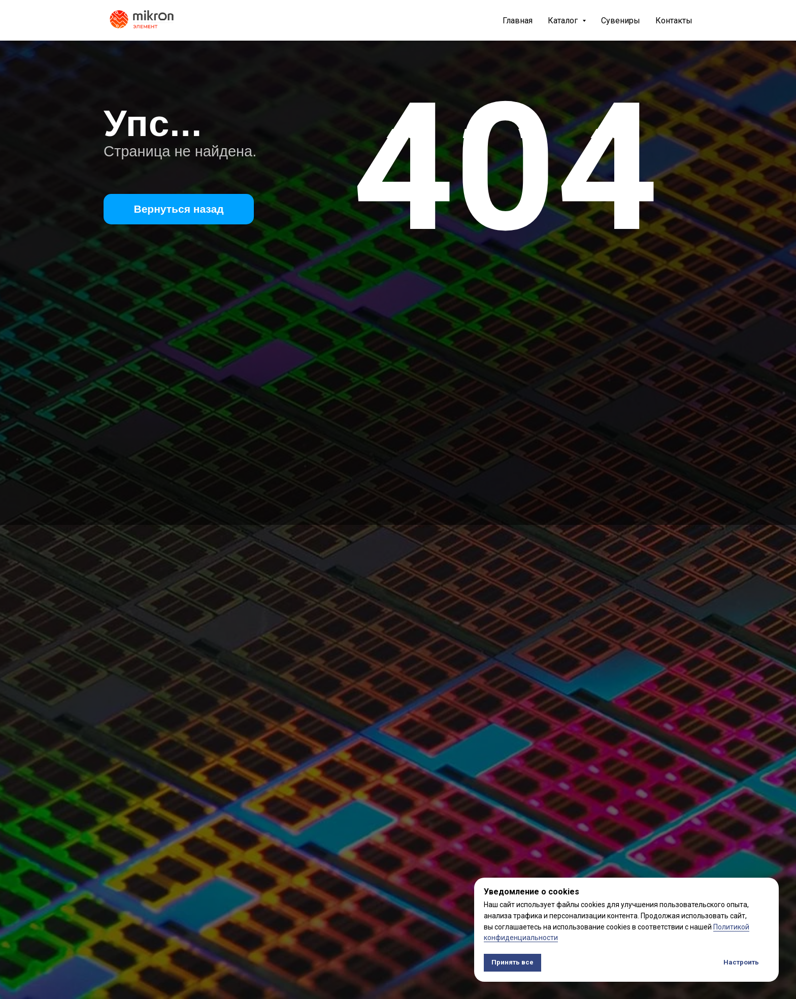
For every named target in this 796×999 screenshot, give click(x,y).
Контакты (673, 20)
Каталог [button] (564, 20)
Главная (518, 20)
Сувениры (620, 20)
